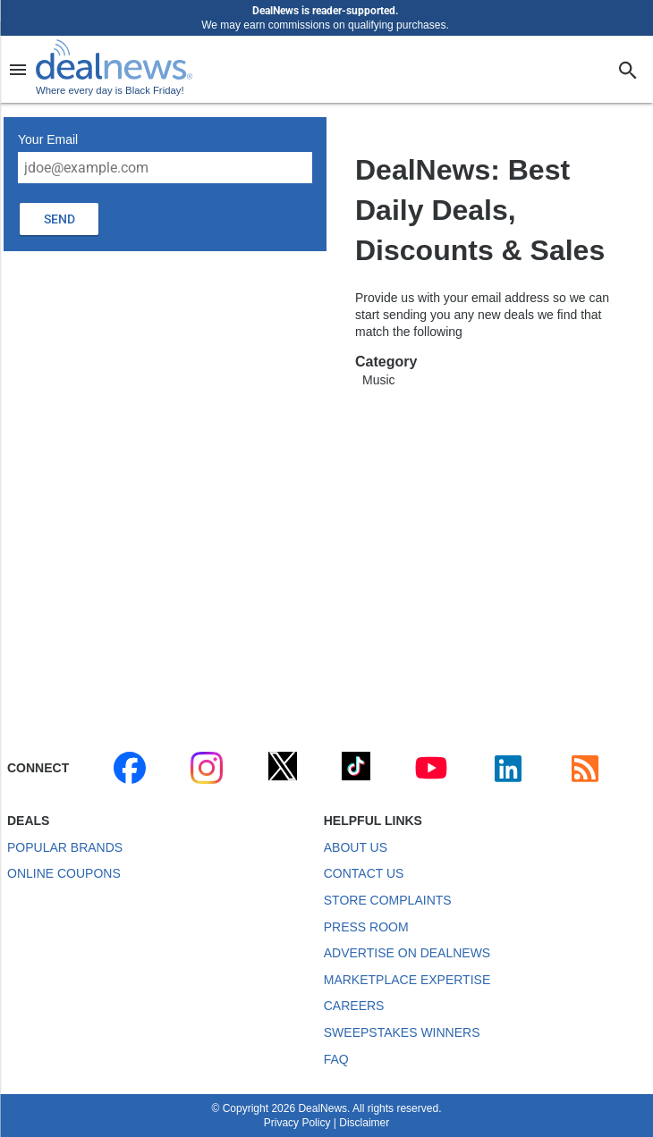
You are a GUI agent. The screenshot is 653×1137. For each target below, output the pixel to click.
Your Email (48, 139)
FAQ (336, 1059)
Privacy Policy (297, 1122)
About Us (355, 847)
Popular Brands (65, 847)
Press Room (366, 927)
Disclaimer (364, 1122)
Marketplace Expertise (407, 980)
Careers (354, 1005)
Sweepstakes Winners (402, 1032)
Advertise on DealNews (407, 953)
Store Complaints (388, 900)
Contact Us (364, 873)
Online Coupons (64, 873)
